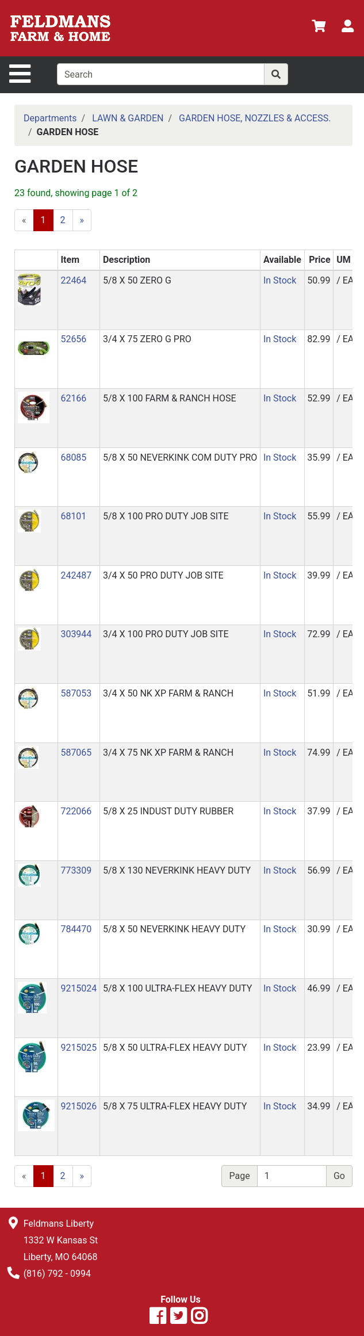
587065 (75, 752)
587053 (75, 693)
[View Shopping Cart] (318, 27)
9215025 (78, 1047)
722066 (75, 811)
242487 (75, 575)
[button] (29, 289)
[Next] (82, 220)
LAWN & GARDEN (127, 118)
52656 (73, 339)
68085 (73, 457)
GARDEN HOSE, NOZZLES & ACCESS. (255, 118)
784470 (75, 929)
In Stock (279, 280)
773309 (75, 870)
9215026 (78, 1106)
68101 (73, 516)
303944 (75, 634)
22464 (73, 280)
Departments (50, 118)
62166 (73, 398)
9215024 (78, 988)
